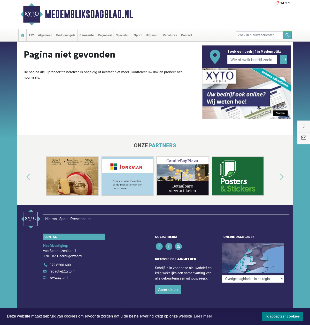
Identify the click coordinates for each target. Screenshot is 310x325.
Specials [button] (122, 35)
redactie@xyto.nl (62, 271)
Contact (186, 35)
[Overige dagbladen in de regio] (253, 279)
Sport (138, 35)
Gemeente (86, 35)
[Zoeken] (287, 35)
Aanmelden (168, 289)
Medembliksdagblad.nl (89, 14)
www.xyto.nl (58, 278)
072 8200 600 (60, 265)
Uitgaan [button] (151, 35)
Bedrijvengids (65, 35)
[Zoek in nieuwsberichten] (259, 35)
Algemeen (45, 35)
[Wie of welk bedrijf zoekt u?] (252, 59)
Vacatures (170, 35)
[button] (23, 177)
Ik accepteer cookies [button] (283, 316)
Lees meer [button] (203, 316)
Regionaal (105, 35)
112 (31, 35)
